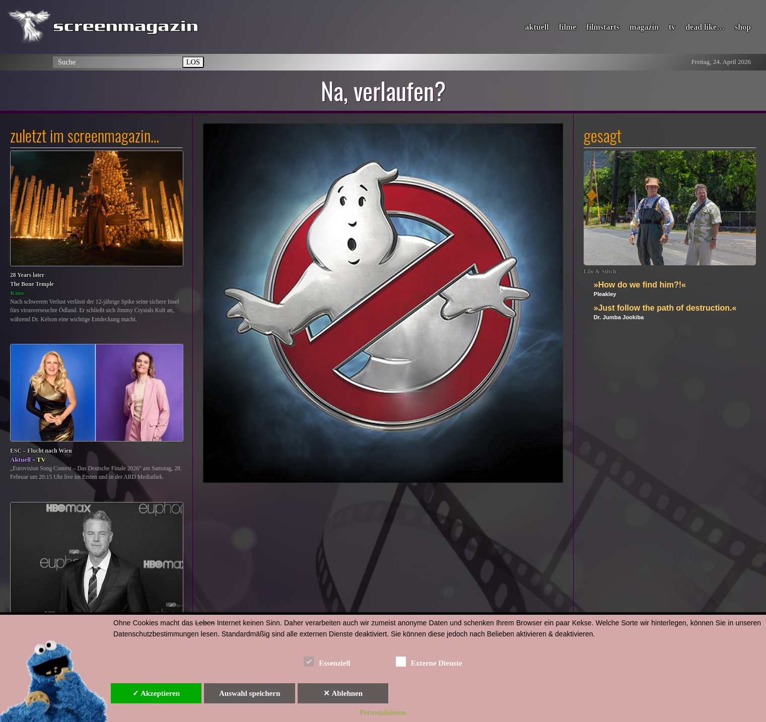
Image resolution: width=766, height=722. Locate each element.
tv (672, 27)
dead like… (705, 27)
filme (568, 27)
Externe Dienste (429, 661)
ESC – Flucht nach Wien (41, 451)
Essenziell (327, 661)
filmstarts (602, 27)
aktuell (537, 27)
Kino (17, 293)
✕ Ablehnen (343, 693)
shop (743, 27)
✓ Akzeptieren (156, 693)
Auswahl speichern (249, 693)
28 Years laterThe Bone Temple (32, 279)
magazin (644, 27)
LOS (193, 62)
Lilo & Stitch (600, 271)
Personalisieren (383, 712)
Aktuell (20, 459)
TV (41, 459)
